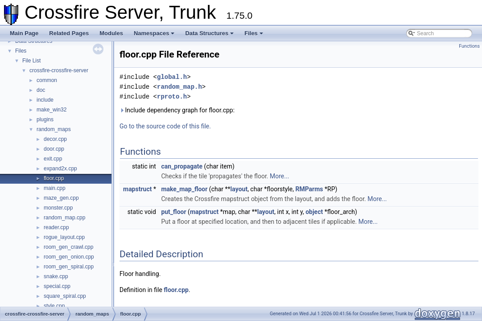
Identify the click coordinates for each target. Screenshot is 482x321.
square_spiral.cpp (65, 296)
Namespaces (154, 33)
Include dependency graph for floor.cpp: (177, 110)
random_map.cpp (64, 217)
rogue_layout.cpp (64, 237)
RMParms (309, 189)
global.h (172, 77)
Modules (111, 33)
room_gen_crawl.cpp (68, 247)
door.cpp (54, 149)
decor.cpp (55, 139)
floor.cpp (54, 178)
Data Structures (209, 33)
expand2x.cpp (60, 168)
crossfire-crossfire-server (58, 70)
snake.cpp (56, 276)
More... (279, 176)
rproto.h (172, 96)
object (314, 211)
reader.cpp (56, 227)
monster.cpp (58, 208)
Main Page (24, 33)
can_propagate (181, 166)
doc (41, 90)
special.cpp (57, 286)
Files (253, 33)
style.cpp (54, 306)
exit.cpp (53, 159)
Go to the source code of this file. (165, 126)
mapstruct (137, 189)
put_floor (173, 211)
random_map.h (179, 86)
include (45, 100)
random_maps (54, 129)
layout (239, 189)
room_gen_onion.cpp (69, 257)
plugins (45, 119)
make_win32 (51, 110)
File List (31, 61)
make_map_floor (184, 189)
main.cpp (55, 188)
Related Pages (69, 33)
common (47, 80)
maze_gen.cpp (61, 198)
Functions (469, 46)
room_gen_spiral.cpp (69, 266)
